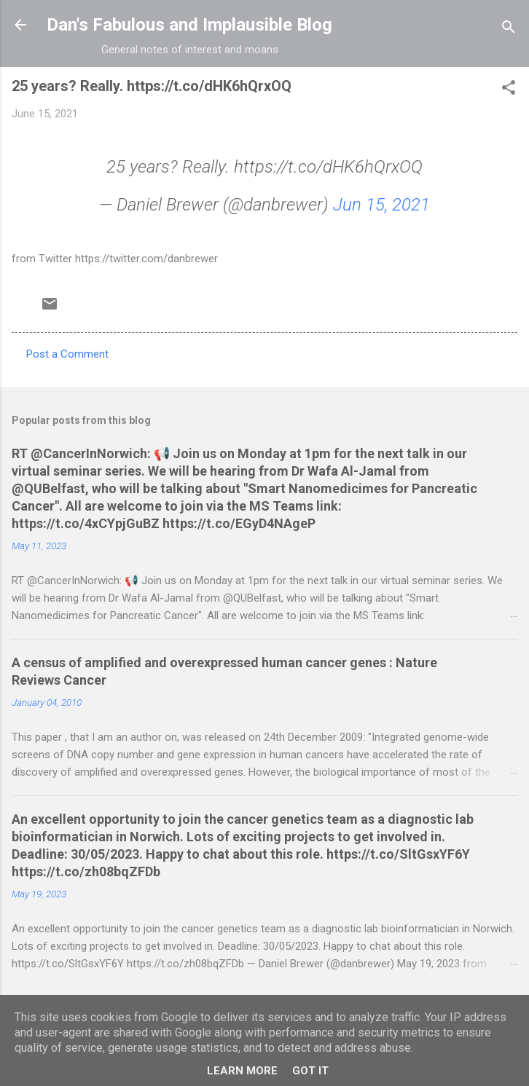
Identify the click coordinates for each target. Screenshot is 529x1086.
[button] (508, 90)
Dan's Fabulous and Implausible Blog (189, 25)
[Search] (508, 29)
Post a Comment (67, 354)
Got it (310, 1070)
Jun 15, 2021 (381, 204)
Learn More (242, 1070)
